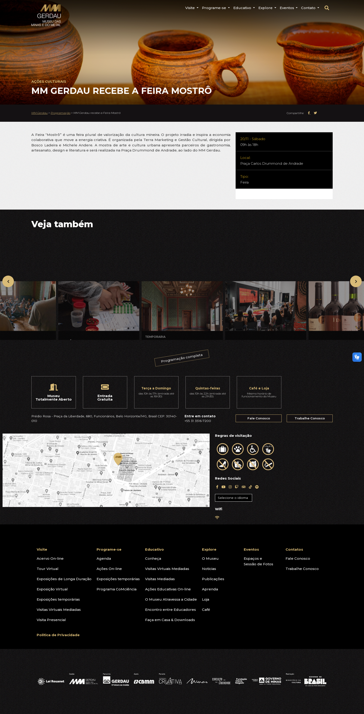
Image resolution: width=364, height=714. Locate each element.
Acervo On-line (50, 558)
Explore (209, 549)
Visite (42, 549)
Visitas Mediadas (160, 579)
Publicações (213, 579)
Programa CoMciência (116, 589)
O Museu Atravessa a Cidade (171, 599)
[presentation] (8, 281)
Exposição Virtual (52, 589)
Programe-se (109, 549)
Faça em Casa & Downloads (170, 620)
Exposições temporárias (58, 599)
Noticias (209, 568)
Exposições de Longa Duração (64, 579)
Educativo (154, 549)
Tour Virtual (47, 568)
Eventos (251, 549)
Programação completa (182, 361)
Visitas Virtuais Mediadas (59, 609)
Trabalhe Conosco (310, 418)
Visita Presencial (51, 620)
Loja (205, 599)
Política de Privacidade (58, 635)
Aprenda (210, 589)
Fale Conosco (258, 418)
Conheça (153, 558)
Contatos (294, 549)
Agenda (104, 558)
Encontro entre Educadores (170, 609)
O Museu (210, 558)
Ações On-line (109, 568)
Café (206, 609)
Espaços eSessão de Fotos (258, 561)
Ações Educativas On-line (168, 589)
